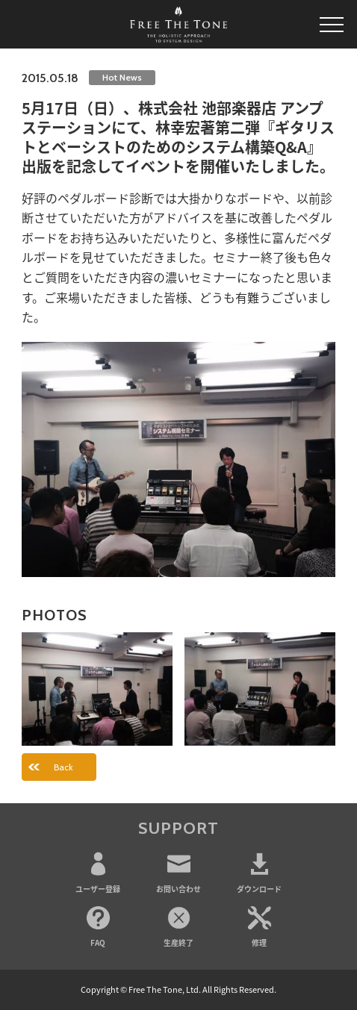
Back (63, 767)
